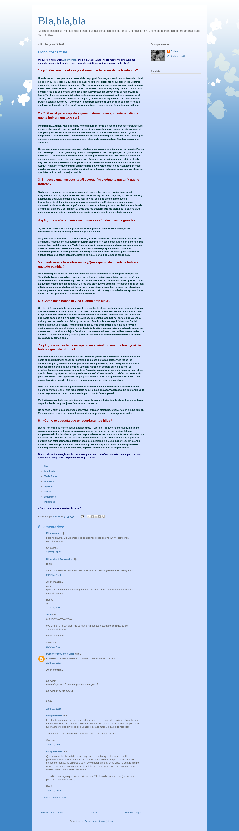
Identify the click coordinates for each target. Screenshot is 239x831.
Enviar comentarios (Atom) (99, 821)
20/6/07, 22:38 (53, 575)
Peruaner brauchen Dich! (60, 653)
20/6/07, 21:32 (53, 552)
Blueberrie (50, 496)
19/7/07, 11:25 (53, 790)
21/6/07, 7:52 (53, 646)
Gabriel (48, 491)
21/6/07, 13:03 (53, 662)
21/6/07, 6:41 (53, 607)
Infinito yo (49, 502)
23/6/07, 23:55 (53, 708)
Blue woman (70, 59)
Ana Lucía (49, 471)
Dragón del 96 (54, 715)
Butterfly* (49, 481)
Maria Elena (50, 476)
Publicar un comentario (55, 797)
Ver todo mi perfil (176, 56)
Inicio (94, 812)
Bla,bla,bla (62, 21)
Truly (47, 466)
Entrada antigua (133, 812)
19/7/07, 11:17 (53, 744)
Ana (48, 614)
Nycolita (48, 486)
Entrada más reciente (52, 812)
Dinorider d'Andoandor (59, 559)
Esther (174, 51)
